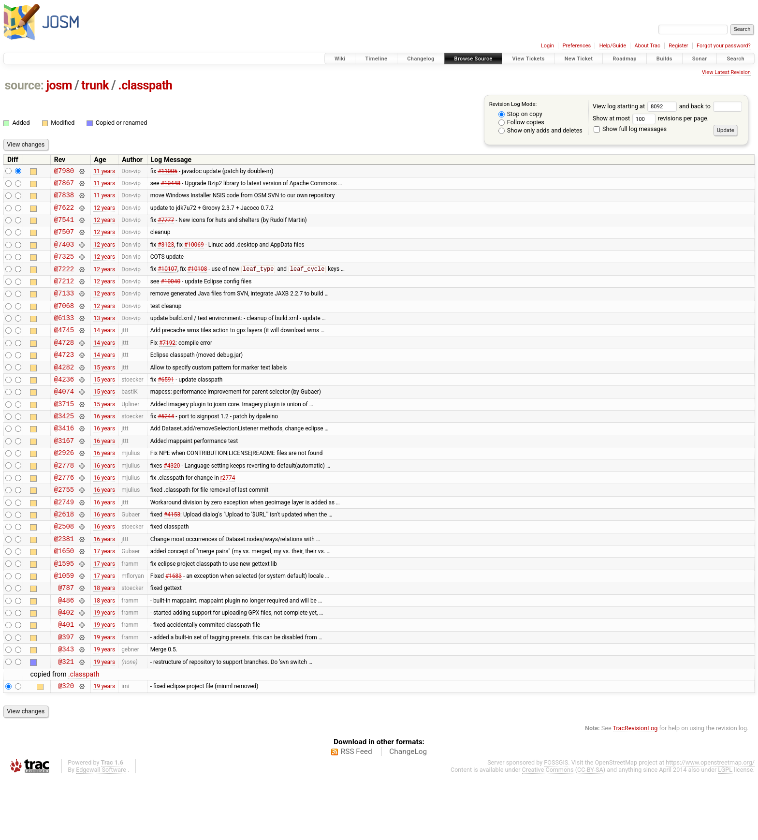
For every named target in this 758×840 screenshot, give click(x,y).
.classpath (145, 85)
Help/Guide (612, 46)
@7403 (64, 254)
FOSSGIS (556, 823)
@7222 (64, 281)
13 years (104, 336)
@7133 (64, 308)
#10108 (197, 282)
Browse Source (473, 59)
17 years (104, 597)
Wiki (340, 59)
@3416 (64, 459)
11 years (104, 171)
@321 (66, 720)
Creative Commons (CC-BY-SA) (564, 830)
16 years (104, 446)
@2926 (64, 487)
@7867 (64, 185)
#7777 (166, 226)
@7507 (64, 240)
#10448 (170, 185)
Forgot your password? (724, 46)
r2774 (227, 514)
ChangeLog (408, 812)
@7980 (64, 172)
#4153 (172, 556)
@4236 (64, 405)
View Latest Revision (726, 72)
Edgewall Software (101, 830)
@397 (66, 693)
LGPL (725, 830)
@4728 (64, 363)
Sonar (699, 59)
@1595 (64, 611)
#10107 (167, 282)
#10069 (194, 254)
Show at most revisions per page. (651, 118)
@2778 (64, 501)
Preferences (576, 46)
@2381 (64, 583)
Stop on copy (520, 114)
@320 (66, 746)
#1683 (173, 624)
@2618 (64, 555)
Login (547, 46)
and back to (711, 106)
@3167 (64, 473)
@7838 (64, 199)
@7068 (64, 322)
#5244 (166, 446)
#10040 (170, 295)
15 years (104, 391)
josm (59, 85)
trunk (95, 85)
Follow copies (521, 122)
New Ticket (579, 59)
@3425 (64, 446)
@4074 (64, 418)
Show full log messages (630, 129)
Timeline (376, 59)
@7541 (64, 226)
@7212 (64, 295)
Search (735, 59)
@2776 (64, 514)
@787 (66, 638)
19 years (104, 666)
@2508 (64, 569)
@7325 (64, 267)
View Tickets (528, 59)
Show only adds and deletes (540, 130)
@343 (66, 706)
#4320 (171, 501)
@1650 (64, 597)
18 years (104, 638)
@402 (66, 665)
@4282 (64, 391)
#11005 (167, 171)
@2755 (64, 528)
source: (24, 85)
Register (678, 46)
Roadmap (624, 59)
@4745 (64, 349)
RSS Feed (356, 812)
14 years (104, 350)
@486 (66, 652)
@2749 (64, 542)
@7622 (64, 213)
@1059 (64, 624)
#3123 (166, 254)
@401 (66, 679)
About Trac (647, 46)
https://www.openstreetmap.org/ (710, 823)
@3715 (64, 432)
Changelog (420, 59)
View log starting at (636, 106)
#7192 (167, 363)
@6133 (64, 336)
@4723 (64, 377)
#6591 (166, 404)
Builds (664, 59)
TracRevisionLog (635, 789)
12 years (104, 212)
